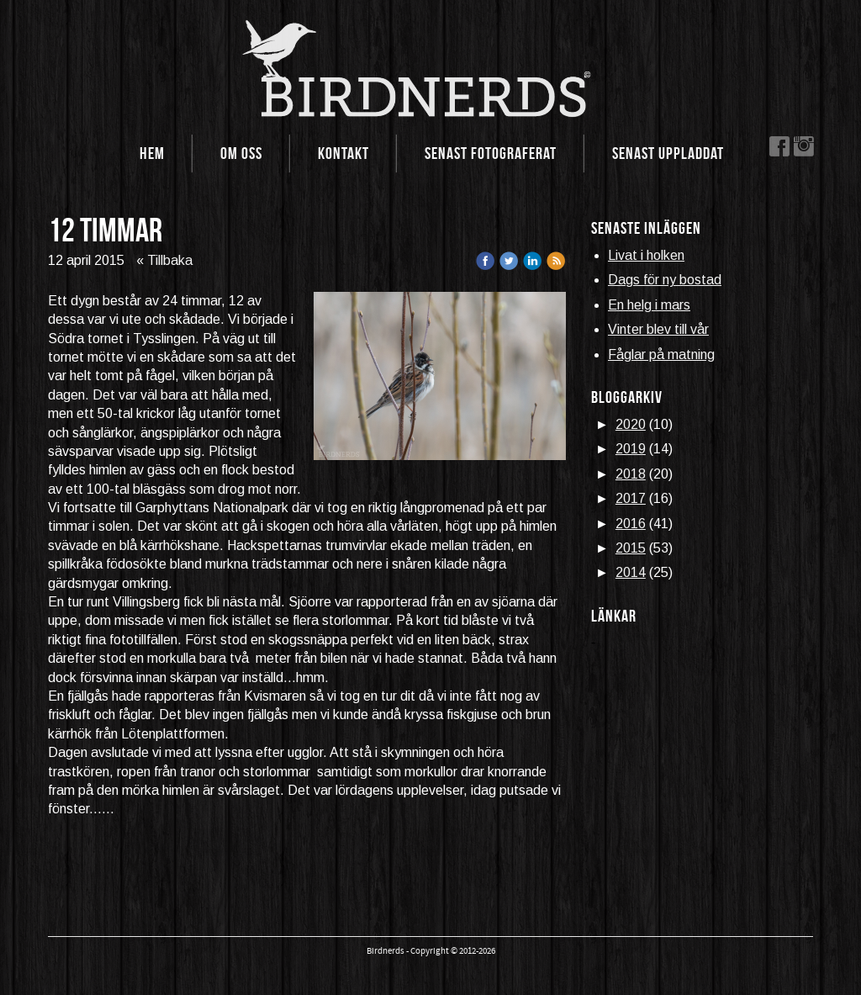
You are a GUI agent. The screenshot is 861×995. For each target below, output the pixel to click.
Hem (152, 153)
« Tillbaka (164, 260)
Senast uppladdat (668, 153)
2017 (630, 498)
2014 (630, 572)
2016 (630, 523)
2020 (630, 424)
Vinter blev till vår (658, 329)
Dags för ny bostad (664, 280)
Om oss (241, 153)
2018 (630, 474)
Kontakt (343, 153)
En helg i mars (649, 305)
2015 (630, 548)
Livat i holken (646, 255)
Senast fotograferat (491, 153)
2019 (630, 449)
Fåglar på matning (661, 354)
